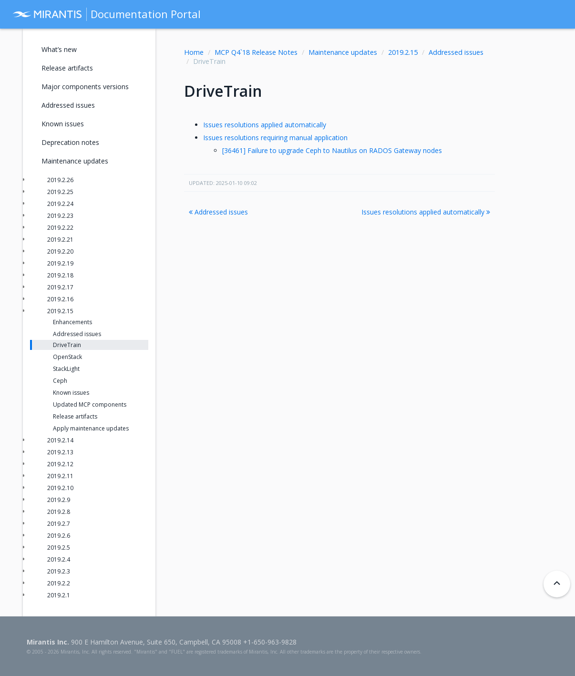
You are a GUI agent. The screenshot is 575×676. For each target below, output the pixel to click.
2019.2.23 (60, 216)
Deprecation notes (70, 142)
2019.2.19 (60, 263)
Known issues (62, 123)
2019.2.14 (60, 440)
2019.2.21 (60, 240)
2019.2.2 (58, 583)
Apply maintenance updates (91, 428)
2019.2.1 (58, 595)
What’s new (59, 49)
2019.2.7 (58, 524)
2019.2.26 (60, 180)
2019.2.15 (403, 52)
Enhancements (72, 322)
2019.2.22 (60, 228)
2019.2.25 (60, 192)
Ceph (60, 381)
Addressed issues (456, 52)
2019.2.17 (60, 287)
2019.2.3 (58, 571)
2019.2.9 (58, 500)
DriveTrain (67, 345)
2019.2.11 (60, 476)
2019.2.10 (60, 488)
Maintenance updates (342, 52)
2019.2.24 (60, 204)
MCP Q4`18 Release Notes (256, 52)
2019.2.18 (60, 275)
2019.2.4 (58, 559)
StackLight (66, 369)
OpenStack (67, 357)
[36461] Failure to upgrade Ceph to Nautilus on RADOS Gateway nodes (332, 150)
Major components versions (85, 86)
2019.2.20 (60, 251)
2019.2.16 (60, 299)
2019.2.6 (58, 536)
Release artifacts (67, 67)
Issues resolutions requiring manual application (275, 137)
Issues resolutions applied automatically (264, 124)
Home (194, 52)
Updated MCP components (89, 404)
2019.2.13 (60, 452)
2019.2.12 (60, 464)
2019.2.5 (58, 547)
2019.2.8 (58, 512)
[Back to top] (557, 584)
